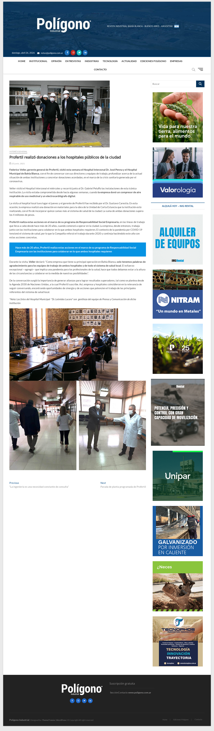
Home (21, 61)
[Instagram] (73, 52)
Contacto (100, 69)
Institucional (38, 61)
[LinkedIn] (85, 52)
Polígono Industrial (19, 719)
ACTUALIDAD (129, 61)
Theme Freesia (48, 720)
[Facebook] (67, 52)
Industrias (92, 61)
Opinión (56, 61)
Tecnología (110, 61)
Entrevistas (73, 61)
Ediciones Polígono (153, 61)
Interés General (18, 151)
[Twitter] (79, 52)
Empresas (176, 61)
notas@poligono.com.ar (50, 53)
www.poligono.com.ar (139, 692)
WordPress (61, 720)
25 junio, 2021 (17, 163)
